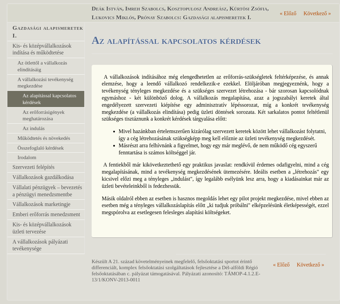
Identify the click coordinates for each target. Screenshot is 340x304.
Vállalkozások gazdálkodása (43, 177)
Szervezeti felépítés (33, 167)
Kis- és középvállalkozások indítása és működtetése (41, 49)
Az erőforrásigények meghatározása (43, 115)
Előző (288, 13)
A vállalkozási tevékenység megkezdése (45, 82)
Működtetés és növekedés (44, 138)
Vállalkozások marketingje (41, 204)
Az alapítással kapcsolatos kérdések (49, 99)
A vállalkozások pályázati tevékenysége (40, 245)
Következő (317, 13)
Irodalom (27, 157)
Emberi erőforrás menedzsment (46, 214)
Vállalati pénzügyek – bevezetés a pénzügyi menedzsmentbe (47, 190)
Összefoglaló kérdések (41, 148)
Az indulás (33, 128)
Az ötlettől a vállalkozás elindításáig (42, 66)
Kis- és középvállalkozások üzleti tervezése (41, 228)
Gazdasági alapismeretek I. (47, 31)
